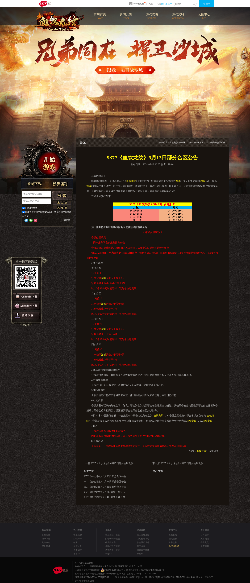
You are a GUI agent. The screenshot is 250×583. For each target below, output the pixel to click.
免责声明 (205, 546)
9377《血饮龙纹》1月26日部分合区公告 (105, 476)
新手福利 (60, 183)
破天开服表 (110, 542)
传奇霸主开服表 (112, 550)
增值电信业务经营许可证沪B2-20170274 (145, 570)
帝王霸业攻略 (143, 535)
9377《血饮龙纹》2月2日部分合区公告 (104, 492)
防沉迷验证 (174, 546)
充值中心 (204, 16)
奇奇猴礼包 (139, 3)
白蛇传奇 (77, 538)
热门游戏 (166, 3)
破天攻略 (141, 546)
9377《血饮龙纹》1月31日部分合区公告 (105, 486)
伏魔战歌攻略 (143, 542)
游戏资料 (178, 16)
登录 (208, 3)
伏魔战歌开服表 (112, 546)
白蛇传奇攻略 (143, 538)
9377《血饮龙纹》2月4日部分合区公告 (104, 497)
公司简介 (205, 535)
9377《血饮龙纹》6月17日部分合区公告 (112, 463)
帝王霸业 (77, 535)
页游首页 (46, 535)
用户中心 (46, 538)
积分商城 (46, 546)
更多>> (76, 554)
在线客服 (173, 535)
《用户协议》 (108, 566)
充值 (151, 3)
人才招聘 (205, 538)
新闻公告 (126, 16)
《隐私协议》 (123, 566)
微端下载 (34, 183)
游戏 (178, 181)
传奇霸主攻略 (143, 550)
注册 (62, 207)
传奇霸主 (77, 550)
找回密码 (66, 220)
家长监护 (173, 542)
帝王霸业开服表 (112, 535)
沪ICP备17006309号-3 (113, 570)
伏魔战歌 (77, 546)
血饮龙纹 (174, 142)
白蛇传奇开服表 (112, 538)
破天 (75, 542)
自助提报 (173, 538)
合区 (183, 142)
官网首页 (100, 16)
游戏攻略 (152, 16)
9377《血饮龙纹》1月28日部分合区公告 (105, 481)
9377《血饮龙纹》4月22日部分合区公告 (182, 463)
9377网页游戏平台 (45, 3)
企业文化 (205, 542)
